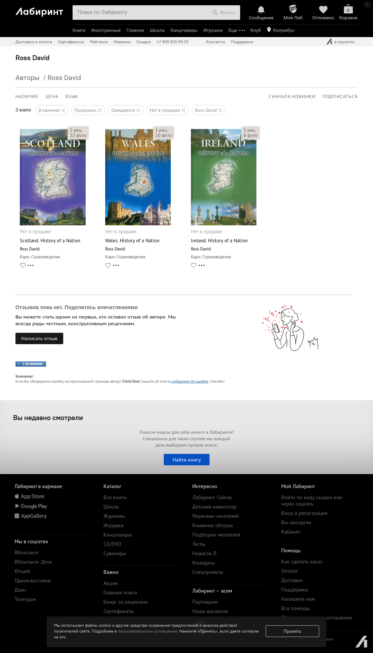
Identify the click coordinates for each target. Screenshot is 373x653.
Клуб (255, 30)
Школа (157, 30)
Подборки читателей (216, 534)
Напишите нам (298, 598)
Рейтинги (99, 41)
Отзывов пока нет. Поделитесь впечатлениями (76, 307)
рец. (76, 130)
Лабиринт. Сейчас (212, 497)
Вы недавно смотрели (48, 417)
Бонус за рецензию (125, 601)
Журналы (114, 516)
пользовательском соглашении (147, 631)
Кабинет (290, 531)
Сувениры (114, 553)
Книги (79, 30)
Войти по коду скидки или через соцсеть (311, 500)
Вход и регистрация (304, 513)
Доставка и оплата (33, 41)
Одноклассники (33, 580)
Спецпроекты (207, 572)
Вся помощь (295, 608)
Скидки (143, 41)
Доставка (291, 580)
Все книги (114, 497)
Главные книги (120, 592)
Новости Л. (204, 553)
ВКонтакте (26, 552)
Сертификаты (71, 41)
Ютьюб (22, 571)
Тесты (198, 544)
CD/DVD (112, 544)
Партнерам (205, 601)
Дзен (20, 589)
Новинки (122, 41)
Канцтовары (184, 30)
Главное (135, 30)
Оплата (289, 570)
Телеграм (25, 599)
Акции (110, 583)
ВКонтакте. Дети (33, 561)
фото (78, 135)
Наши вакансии (210, 611)
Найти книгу (187, 459)
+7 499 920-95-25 (172, 41)
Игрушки (213, 30)
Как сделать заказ (301, 561)
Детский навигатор (214, 506)
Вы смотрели (296, 522)
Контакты (215, 41)
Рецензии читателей (215, 516)
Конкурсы (203, 562)
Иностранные (106, 30)
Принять (292, 631)
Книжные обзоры (212, 525)
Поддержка (242, 41)
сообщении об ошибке (189, 381)
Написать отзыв (39, 338)
